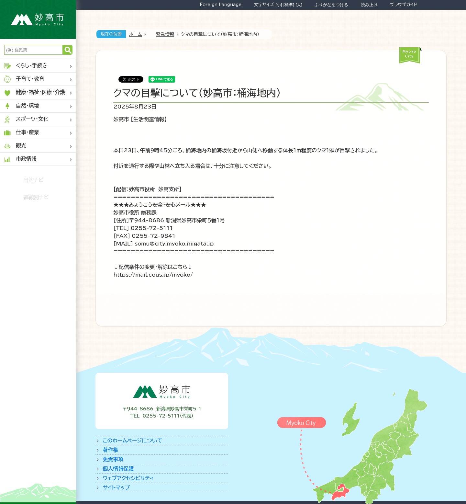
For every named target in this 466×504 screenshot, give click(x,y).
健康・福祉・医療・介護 (34, 93)
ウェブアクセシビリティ (128, 478)
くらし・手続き (25, 66)
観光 (14, 146)
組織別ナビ (36, 197)
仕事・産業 (21, 133)
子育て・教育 (23, 79)
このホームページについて (132, 440)
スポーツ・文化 (26, 119)
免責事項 (113, 459)
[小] (278, 4)
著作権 (110, 449)
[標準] (288, 4)
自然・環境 (21, 106)
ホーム (135, 34)
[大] (299, 4)
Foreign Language (220, 4)
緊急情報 (165, 34)
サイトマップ (116, 487)
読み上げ (369, 4)
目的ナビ (33, 180)
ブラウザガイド (403, 4)
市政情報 (20, 159)
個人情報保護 (118, 468)
